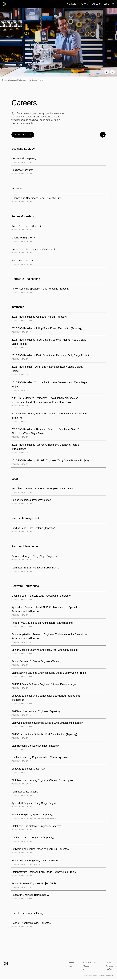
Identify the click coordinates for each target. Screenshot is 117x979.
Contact (71, 963)
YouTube (109, 969)
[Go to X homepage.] (4, 4)
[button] (106, 72)
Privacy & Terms (89, 963)
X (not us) (110, 966)
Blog (106, 4)
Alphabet (86, 969)
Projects (71, 4)
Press (70, 966)
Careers (96, 4)
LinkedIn (109, 963)
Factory (84, 4)
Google (86, 966)
